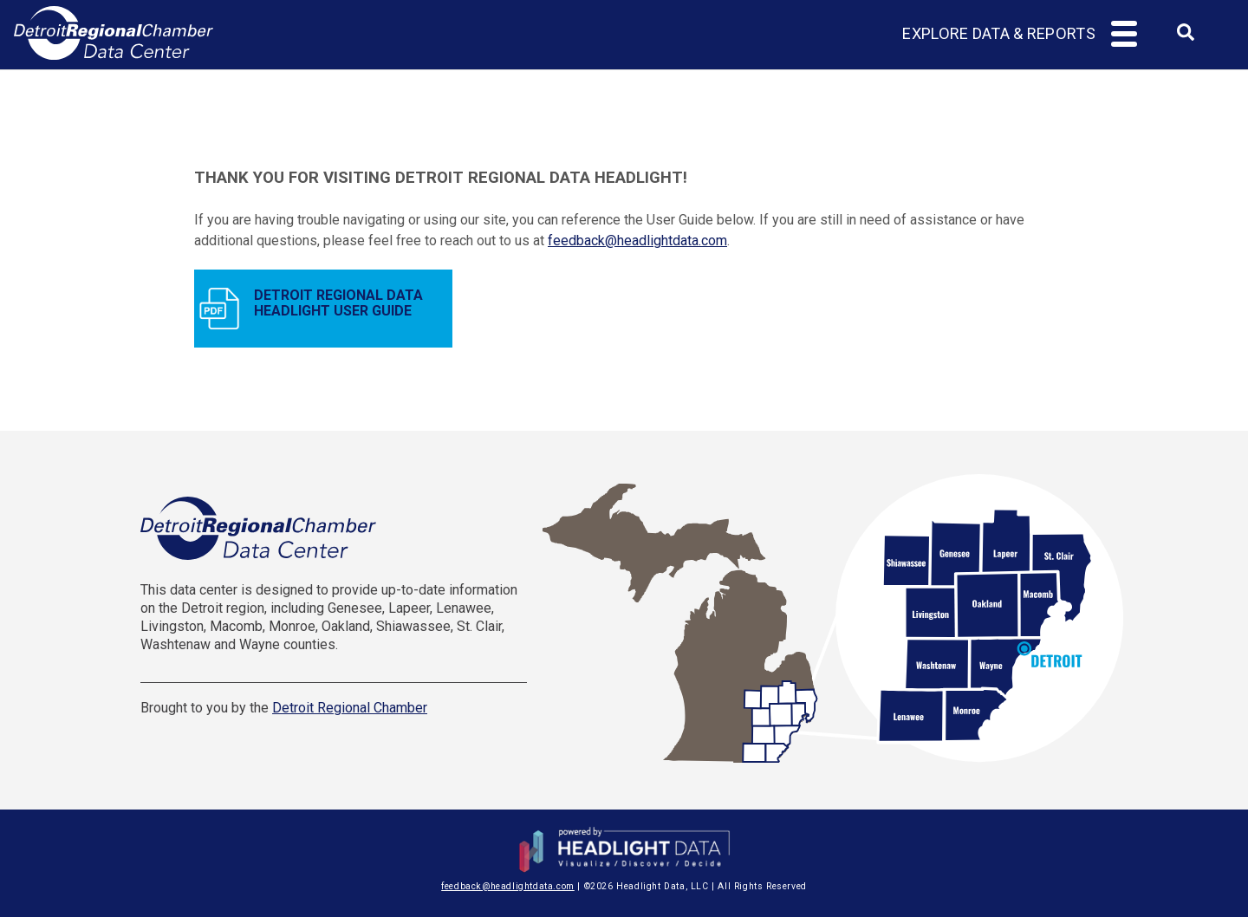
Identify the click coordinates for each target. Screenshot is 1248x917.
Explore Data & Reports (998, 33)
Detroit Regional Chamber (349, 707)
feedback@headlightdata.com (637, 240)
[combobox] (1185, 37)
